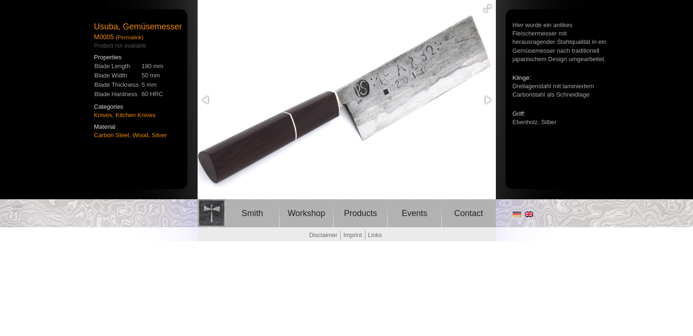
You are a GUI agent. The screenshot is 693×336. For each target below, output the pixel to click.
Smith (252, 213)
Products (360, 213)
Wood (141, 135)
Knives (103, 115)
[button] (487, 8)
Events (414, 213)
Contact (468, 213)
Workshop (306, 213)
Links (375, 234)
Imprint (352, 234)
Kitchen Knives (136, 115)
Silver (159, 135)
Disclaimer (323, 234)
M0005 (104, 37)
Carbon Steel (112, 135)
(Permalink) (130, 37)
